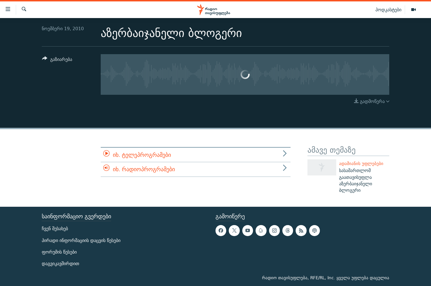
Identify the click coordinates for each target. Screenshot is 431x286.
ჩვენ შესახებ (55, 228)
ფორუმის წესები (59, 251)
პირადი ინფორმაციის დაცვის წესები (81, 240)
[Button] (57, 60)
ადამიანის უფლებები (361, 163)
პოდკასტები (388, 10)
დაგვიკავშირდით (60, 263)
